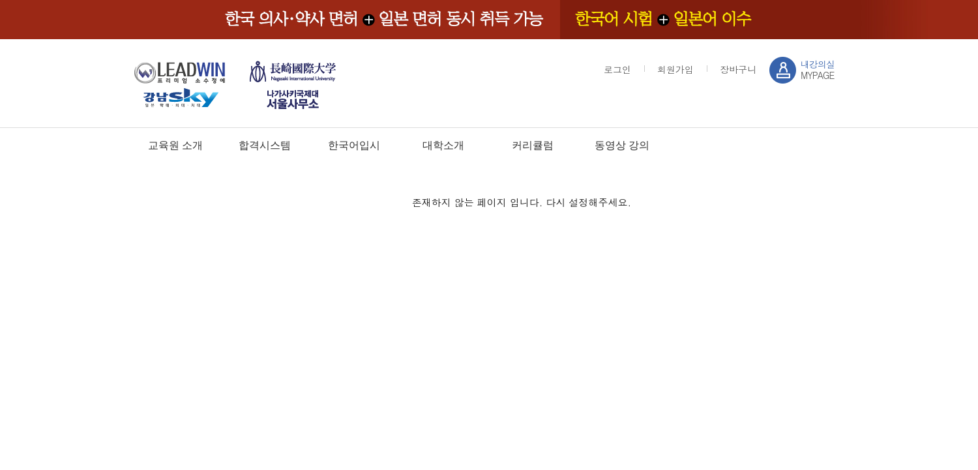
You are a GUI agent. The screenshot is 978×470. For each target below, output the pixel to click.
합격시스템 (265, 145)
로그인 (617, 69)
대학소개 (443, 145)
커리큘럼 (533, 145)
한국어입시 (354, 145)
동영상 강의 (622, 145)
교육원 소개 (175, 145)
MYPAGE (818, 69)
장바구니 (738, 69)
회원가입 (675, 69)
